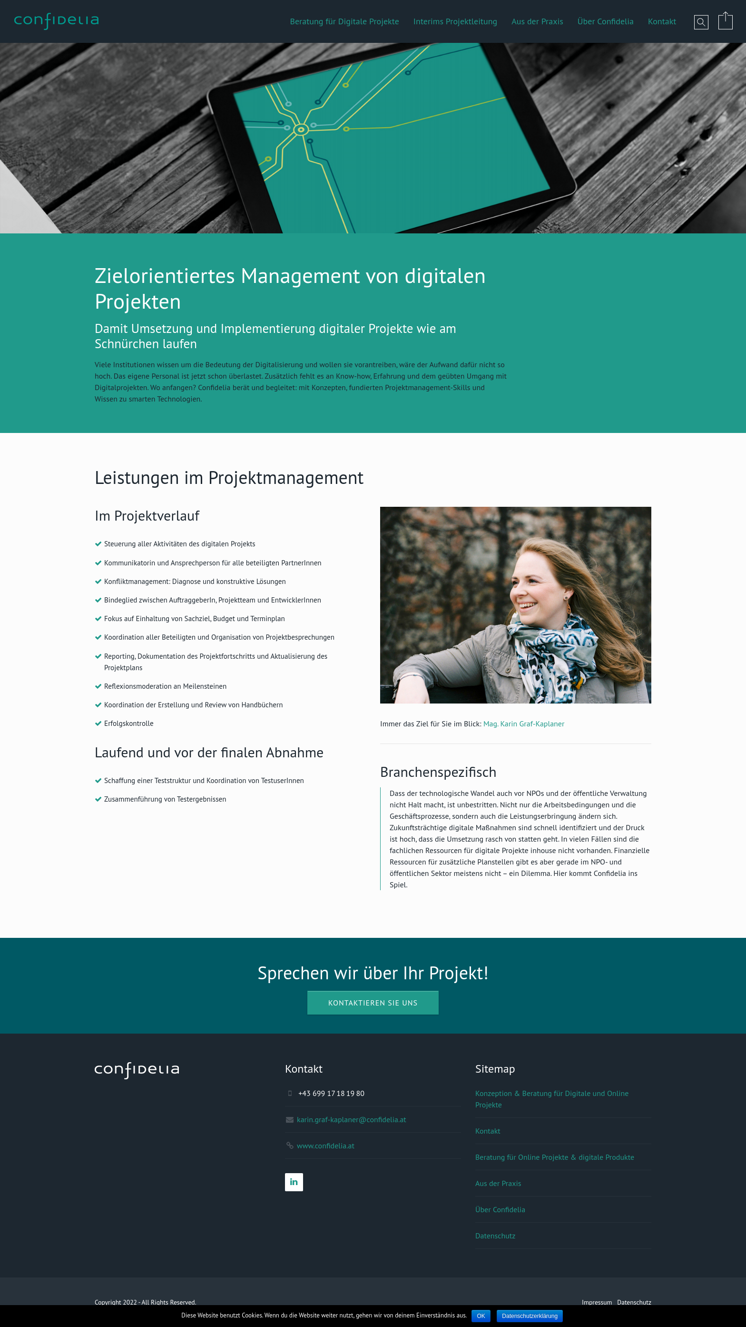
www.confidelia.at (325, 1145)
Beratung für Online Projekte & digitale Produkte (554, 1157)
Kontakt (662, 21)
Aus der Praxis (537, 21)
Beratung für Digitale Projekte (344, 21)
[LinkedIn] (294, 1182)
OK (481, 1316)
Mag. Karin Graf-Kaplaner (524, 723)
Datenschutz (495, 1235)
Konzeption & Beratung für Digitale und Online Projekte (551, 1098)
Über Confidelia (606, 21)
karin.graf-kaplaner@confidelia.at (351, 1119)
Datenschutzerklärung (530, 1316)
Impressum (597, 1302)
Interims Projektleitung (455, 21)
